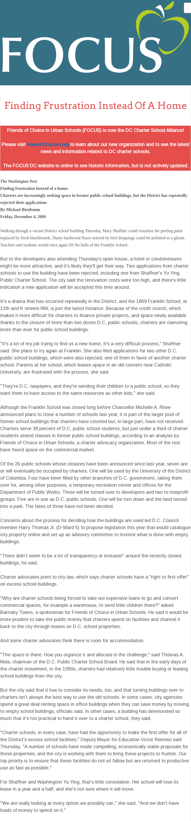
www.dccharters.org (48, 144)
